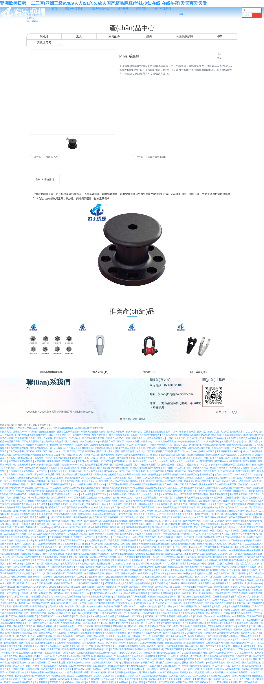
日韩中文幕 (153, 600)
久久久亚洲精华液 (223, 520)
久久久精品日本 (16, 596)
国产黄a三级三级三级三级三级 (183, 639)
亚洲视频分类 (188, 679)
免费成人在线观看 (182, 593)
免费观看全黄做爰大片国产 (34, 553)
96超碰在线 (156, 563)
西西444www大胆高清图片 (228, 461)
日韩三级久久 (109, 623)
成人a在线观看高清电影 (38, 596)
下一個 (139, 156)
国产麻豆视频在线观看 (14, 484)
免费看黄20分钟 (206, 583)
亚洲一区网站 (257, 626)
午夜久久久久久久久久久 (130, 652)
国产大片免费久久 (106, 586)
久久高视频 (195, 540)
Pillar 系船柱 (32, 21)
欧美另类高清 (39, 524)
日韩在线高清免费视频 (73, 649)
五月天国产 (252, 527)
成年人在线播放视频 (157, 448)
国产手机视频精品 (218, 652)
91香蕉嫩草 (57, 511)
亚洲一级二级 (80, 603)
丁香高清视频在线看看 (125, 590)
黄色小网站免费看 (241, 675)
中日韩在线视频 (77, 609)
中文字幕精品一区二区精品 (77, 511)
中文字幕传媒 (239, 616)
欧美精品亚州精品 (251, 666)
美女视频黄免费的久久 (60, 504)
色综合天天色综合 (15, 445)
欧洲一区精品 (33, 666)
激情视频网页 (85, 514)
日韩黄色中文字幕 (226, 478)
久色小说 (57, 547)
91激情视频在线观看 (189, 524)
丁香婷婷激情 (192, 464)
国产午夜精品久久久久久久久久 (56, 669)
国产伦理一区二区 (229, 563)
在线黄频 (15, 633)
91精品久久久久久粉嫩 (15, 534)
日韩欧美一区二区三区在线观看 (199, 511)
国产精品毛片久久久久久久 (65, 494)
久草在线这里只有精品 (190, 487)
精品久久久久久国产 (112, 504)
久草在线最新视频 (154, 649)
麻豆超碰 (50, 491)
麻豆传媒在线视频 (253, 540)
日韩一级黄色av (80, 557)
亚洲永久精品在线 (58, 530)
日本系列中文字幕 (135, 501)
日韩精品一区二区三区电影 (86, 524)
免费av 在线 (239, 520)
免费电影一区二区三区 (146, 623)
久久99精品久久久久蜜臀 (101, 534)
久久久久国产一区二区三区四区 (173, 547)
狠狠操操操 (149, 652)
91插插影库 (88, 448)
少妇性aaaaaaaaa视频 (179, 573)
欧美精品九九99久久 (61, 603)
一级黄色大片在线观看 (109, 553)
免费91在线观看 (89, 468)
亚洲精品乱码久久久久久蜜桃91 (37, 514)
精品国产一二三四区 (33, 563)
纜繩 (149, 36)
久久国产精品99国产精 (38, 484)
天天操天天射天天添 (142, 544)
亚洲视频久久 (129, 567)
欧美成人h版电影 (102, 507)
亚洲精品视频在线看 (196, 570)
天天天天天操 (54, 649)
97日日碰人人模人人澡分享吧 (119, 583)
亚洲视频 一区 (117, 527)
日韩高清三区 (61, 438)
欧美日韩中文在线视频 (187, 497)
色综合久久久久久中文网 (182, 461)
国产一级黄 (172, 626)
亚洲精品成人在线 (121, 560)
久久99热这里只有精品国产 (242, 557)
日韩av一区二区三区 (155, 524)
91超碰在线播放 (137, 646)
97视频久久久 (69, 461)
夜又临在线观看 (23, 675)
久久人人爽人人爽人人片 (218, 600)
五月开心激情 (135, 478)
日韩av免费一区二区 (42, 458)
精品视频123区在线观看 (136, 593)
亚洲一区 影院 (26, 642)
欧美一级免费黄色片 (53, 441)
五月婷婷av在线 (176, 603)
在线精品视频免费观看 (223, 619)
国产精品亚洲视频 (133, 454)
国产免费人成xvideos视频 (213, 445)
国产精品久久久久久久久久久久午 (230, 659)
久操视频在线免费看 (36, 550)
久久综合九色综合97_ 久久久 (187, 576)
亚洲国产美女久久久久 (209, 649)
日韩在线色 (173, 583)
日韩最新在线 (11, 642)
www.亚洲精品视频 (211, 435)
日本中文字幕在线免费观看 (146, 530)
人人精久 (47, 454)
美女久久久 (115, 487)
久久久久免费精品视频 (45, 544)
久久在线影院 (100, 666)
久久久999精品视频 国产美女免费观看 (193, 606)
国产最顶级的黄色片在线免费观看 (118, 639)
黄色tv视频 (30, 468)
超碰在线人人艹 (120, 669)
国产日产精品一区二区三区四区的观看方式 (133, 507)
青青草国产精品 (95, 530)
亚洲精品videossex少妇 (24, 431)
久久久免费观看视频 (166, 507)
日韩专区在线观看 (17, 547)
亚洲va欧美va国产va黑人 (225, 481)
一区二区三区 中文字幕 (221, 530)
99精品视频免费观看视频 (183, 544)
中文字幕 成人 (93, 682)
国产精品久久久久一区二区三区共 (60, 451)
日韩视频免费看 (198, 626)
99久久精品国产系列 (25, 438)
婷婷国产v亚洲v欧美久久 (40, 501)
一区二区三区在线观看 (60, 517)
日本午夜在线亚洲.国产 (39, 497)
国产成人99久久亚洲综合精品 (68, 560)
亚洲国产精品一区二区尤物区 (145, 580)
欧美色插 (108, 606)
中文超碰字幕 (175, 520)
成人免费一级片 (168, 629)
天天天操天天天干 (165, 458)
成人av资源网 (142, 563)
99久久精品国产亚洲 (189, 646)
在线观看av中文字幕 (94, 573)
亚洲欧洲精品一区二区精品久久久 (85, 471)
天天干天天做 (100, 494)
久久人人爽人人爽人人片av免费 (86, 590)
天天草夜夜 (6, 606)
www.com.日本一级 (39, 478)
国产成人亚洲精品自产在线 (156, 478)
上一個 (37, 156)
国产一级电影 (80, 616)
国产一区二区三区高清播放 (47, 652)
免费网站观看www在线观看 (20, 487)
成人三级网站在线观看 (117, 484)
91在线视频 (19, 669)
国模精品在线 (251, 435)
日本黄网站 (122, 646)
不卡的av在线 (159, 527)
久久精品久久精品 (63, 619)
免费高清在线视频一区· (97, 649)
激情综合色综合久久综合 (133, 451)
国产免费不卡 (11, 474)
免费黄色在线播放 (156, 438)
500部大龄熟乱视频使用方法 (222, 626)
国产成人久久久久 (92, 623)
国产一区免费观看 (127, 557)
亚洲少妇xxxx (136, 520)
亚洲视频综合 (214, 609)
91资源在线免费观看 (194, 642)
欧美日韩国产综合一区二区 (220, 570)
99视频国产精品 (8, 619)
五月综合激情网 (25, 573)
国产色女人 (135, 586)
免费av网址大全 (185, 616)
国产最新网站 (250, 461)
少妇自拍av (230, 527)
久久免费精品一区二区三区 (34, 471)
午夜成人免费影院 (228, 484)
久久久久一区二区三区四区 (100, 609)
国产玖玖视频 (48, 580)
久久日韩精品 (108, 570)
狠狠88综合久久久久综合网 (199, 659)
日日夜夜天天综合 (193, 633)
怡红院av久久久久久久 (250, 636)
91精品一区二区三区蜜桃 (103, 458)
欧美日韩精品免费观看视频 (36, 520)
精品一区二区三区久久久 (18, 524)
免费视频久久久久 (134, 576)
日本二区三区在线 (203, 527)
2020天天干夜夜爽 (174, 649)
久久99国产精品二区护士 (138, 431)
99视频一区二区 (92, 454)
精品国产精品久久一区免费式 (224, 468)
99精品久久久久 (208, 464)
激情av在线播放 (95, 606)
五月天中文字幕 (16, 451)
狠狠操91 (178, 491)
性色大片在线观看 (208, 484)
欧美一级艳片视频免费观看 (95, 527)
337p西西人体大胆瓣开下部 (158, 576)
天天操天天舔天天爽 (36, 445)
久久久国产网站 (169, 435)
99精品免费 (99, 636)
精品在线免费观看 (20, 448)
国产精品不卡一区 (231, 679)
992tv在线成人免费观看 (44, 600)
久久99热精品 (193, 580)
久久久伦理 (206, 669)
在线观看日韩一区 (223, 580)
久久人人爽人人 (90, 481)
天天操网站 (59, 448)
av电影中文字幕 (45, 636)
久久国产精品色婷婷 (168, 672)
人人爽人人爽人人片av (112, 679)
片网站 (169, 438)
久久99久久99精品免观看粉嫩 (65, 596)
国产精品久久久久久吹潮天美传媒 (61, 507)
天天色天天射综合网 (32, 441)
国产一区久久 (182, 451)
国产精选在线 (91, 520)
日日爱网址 (150, 656)
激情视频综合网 (222, 586)
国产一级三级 (15, 563)
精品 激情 (104, 481)
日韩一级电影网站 (77, 530)
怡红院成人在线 (176, 567)
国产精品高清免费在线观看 (142, 609)
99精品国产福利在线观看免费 (213, 557)
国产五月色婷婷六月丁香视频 (42, 679)
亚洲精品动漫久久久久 (115, 629)
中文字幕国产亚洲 (205, 461)
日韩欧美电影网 (94, 567)
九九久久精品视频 (129, 511)
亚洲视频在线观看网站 (146, 487)
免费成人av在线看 (248, 438)
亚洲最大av (53, 481)
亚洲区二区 (213, 563)
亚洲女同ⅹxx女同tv (110, 662)
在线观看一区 (93, 540)
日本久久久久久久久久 (139, 629)
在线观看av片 (121, 609)
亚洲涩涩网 (5, 590)
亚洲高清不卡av (17, 672)
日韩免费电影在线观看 (101, 445)
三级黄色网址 (108, 497)
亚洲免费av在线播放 (110, 613)
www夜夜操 (63, 679)
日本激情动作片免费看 (228, 633)
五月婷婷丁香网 (255, 616)
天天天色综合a (159, 583)
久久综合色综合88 (63, 636)
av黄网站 (207, 520)
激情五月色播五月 (161, 431)
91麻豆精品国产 (105, 656)
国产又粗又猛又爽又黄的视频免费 (86, 633)
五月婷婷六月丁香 (24, 540)
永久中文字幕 (160, 573)
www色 (225, 567)
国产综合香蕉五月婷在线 (20, 659)
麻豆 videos (77, 520)
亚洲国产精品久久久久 (161, 445)
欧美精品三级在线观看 (199, 501)
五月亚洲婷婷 (120, 596)
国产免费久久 (131, 504)
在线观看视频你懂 (186, 629)
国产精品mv (210, 633)
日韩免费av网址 (146, 567)
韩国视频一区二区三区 (101, 461)
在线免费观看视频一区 (41, 448)
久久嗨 (119, 454)
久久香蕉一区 (189, 431)
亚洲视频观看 (33, 669)
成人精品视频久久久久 (65, 626)
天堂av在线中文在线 (92, 596)
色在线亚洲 (105, 560)
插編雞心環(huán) (157, 156)
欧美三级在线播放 (238, 560)
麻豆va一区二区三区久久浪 (118, 530)
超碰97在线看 (202, 514)
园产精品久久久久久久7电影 (74, 445)
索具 (79, 36)
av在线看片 (187, 550)
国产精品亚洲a (239, 573)
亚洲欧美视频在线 (41, 511)
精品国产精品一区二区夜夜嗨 (220, 613)
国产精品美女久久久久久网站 (154, 570)
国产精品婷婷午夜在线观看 (169, 481)
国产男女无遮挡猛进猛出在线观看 (127, 649)
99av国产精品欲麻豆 (59, 593)
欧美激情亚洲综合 (120, 468)
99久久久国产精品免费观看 (46, 464)
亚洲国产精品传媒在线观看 (105, 511)
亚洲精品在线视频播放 (68, 431)
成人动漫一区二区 (17, 679)
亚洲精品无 (88, 547)
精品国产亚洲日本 (221, 501)
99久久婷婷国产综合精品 (212, 438)
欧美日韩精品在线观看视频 (227, 669)
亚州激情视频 (54, 461)
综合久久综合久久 (81, 458)
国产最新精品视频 (148, 672)
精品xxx (155, 629)
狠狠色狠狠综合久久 (105, 448)
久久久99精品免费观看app (82, 580)
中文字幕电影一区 (141, 471)
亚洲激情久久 (190, 491)
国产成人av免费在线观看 (118, 438)
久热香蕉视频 (69, 652)
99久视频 (218, 527)
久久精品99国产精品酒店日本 (88, 583)
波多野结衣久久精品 (21, 504)
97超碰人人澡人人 (250, 633)
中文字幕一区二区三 (16, 501)
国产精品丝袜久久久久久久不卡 (39, 609)
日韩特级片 (14, 471)
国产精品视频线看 (37, 481)
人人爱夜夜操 (41, 682)
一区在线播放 (225, 491)
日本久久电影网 (99, 672)
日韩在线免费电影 (198, 504)
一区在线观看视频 (216, 662)
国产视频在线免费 (41, 603)
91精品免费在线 (179, 504)
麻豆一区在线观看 (139, 491)
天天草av (20, 550)
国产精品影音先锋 (41, 675)
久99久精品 (19, 527)
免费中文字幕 (242, 471)
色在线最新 (61, 580)
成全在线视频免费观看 (205, 550)
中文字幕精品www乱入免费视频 (245, 550)
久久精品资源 (24, 560)
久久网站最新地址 (186, 507)
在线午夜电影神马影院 (195, 609)
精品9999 (175, 550)
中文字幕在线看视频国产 (146, 497)
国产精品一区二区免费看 (59, 524)
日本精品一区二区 (96, 491)
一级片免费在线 (23, 600)
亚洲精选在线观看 (160, 550)
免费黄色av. (131, 672)
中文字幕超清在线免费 (65, 514)
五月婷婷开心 (175, 517)
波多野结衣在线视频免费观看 (18, 682)
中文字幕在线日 (151, 454)
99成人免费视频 (9, 603)
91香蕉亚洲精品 (38, 606)
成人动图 (203, 497)
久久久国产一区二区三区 (186, 438)
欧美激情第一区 (180, 540)
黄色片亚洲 (122, 659)
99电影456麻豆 (93, 504)
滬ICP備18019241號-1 (132, 419)
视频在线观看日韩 (145, 639)
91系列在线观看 (136, 626)
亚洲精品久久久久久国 (208, 431)
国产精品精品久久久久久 (29, 586)
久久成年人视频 (38, 649)
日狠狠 (105, 487)
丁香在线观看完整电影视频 (246, 504)
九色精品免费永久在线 (67, 570)
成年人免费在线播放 (82, 484)
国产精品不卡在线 (203, 586)
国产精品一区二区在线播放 (168, 586)
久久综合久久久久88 (193, 517)
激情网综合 (209, 537)
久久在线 (22, 619)
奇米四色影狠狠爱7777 (173, 580)
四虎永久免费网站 (39, 517)
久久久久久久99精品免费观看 (149, 642)
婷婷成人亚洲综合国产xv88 (70, 600)
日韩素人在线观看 (137, 619)
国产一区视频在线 (61, 520)
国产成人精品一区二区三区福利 (218, 471)
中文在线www (170, 534)
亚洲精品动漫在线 (139, 468)
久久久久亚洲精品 (38, 530)
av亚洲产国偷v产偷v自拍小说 (235, 590)
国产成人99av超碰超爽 (39, 534)
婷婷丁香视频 (63, 629)
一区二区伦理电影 (110, 540)
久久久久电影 (182, 458)
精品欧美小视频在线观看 (138, 527)
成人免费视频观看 (162, 501)
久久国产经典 (11, 656)
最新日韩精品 (206, 474)
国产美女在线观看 (84, 474)
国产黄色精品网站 (83, 669)
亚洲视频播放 (89, 586)
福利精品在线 (114, 474)
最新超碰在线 (211, 560)
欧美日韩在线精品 (46, 570)
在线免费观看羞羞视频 (239, 606)
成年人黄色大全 (100, 435)
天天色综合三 (15, 609)
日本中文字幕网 (116, 672)
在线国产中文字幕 (185, 682)
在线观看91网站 (29, 633)
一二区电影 (90, 600)
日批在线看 (92, 576)
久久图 (109, 636)
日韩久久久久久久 (24, 544)
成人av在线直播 (72, 468)
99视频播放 (80, 619)
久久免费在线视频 (146, 458)
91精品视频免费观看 (243, 580)
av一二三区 (203, 629)
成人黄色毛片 (227, 524)
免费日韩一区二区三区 (85, 537)
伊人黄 (244, 507)
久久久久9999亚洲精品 (193, 623)
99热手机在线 (86, 507)
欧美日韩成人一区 (183, 445)
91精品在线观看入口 (75, 682)
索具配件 (114, 36)
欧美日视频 (122, 520)
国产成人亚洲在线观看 (45, 659)
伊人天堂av (112, 642)
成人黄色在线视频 (82, 517)
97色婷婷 (184, 626)
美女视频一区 (108, 524)
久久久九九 (6, 431)
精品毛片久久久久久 (250, 563)
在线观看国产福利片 (59, 590)
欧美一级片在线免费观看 (111, 576)
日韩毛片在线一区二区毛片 (129, 616)
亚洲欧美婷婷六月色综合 (133, 553)
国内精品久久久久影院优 (142, 481)
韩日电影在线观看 (63, 576)
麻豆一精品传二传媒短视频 (85, 613)
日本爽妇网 (5, 639)
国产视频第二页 (214, 623)
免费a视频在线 (121, 682)
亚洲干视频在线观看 (157, 560)
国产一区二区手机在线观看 (48, 487)
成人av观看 (172, 527)
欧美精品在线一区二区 (176, 553)
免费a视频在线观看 (117, 666)
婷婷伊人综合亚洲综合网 (93, 431)
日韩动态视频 (69, 639)
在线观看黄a (62, 609)
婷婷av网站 (34, 576)
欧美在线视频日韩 (89, 441)
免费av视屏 (27, 507)
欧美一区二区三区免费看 (103, 659)
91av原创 (223, 550)
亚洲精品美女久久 (21, 590)
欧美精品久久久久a (80, 593)
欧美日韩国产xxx (222, 573)
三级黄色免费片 (40, 537)
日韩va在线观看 (62, 458)
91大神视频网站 (212, 441)
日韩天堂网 (161, 639)
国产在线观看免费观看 (45, 540)
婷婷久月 (30, 570)
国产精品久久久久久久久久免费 (200, 478)
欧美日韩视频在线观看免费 (101, 603)
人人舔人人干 (220, 606)
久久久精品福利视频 (70, 481)
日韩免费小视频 (129, 573)
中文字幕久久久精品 (21, 537)
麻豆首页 (55, 623)
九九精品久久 (59, 534)
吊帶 (219, 36)
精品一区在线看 (21, 606)
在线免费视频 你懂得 (71, 623)
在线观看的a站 (151, 520)
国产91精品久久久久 (205, 682)
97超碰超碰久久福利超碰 (49, 468)
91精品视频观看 (45, 626)
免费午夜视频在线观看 (23, 639)
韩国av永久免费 (123, 534)
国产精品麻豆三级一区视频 (22, 494)
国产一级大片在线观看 (108, 451)
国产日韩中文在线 (22, 567)
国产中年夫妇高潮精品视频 (186, 590)
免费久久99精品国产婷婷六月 (230, 537)
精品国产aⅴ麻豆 (19, 576)
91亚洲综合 (147, 441)
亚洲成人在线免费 (65, 474)
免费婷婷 (107, 590)
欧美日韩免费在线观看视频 (189, 560)
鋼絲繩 (44, 36)
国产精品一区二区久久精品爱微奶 (243, 662)
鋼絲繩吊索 (44, 42)
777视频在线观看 (231, 609)
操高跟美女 (65, 557)
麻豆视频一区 (209, 487)
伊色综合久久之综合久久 (170, 613)
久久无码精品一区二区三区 (170, 464)
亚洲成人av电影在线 (90, 570)
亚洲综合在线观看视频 (221, 629)
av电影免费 (68, 646)
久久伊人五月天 (232, 544)
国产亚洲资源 (72, 441)
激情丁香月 (241, 619)
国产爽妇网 (215, 679)
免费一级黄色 (91, 560)
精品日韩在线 (246, 445)
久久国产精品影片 (169, 494)
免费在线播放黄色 (38, 435)
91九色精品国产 (210, 540)
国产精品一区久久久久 (180, 675)
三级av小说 (211, 642)
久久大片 (80, 567)
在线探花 (43, 593)
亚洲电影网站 (192, 567)
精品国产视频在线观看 (160, 491)
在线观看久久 (139, 438)
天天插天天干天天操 (210, 567)
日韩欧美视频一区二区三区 (230, 464)
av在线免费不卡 (157, 468)
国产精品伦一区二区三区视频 (160, 682)
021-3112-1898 (174, 385)
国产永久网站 (166, 606)
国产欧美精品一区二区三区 (117, 471)
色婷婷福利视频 (77, 491)
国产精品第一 (142, 445)
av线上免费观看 (46, 474)
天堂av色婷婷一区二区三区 (41, 629)
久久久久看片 (217, 458)
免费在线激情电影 (149, 606)
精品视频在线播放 (74, 478)
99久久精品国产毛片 (155, 626)
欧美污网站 (14, 514)
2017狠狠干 (122, 586)
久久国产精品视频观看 (245, 553)
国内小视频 (241, 570)
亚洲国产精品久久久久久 (126, 606)
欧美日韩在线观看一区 (169, 666)
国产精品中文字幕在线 (216, 517)
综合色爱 (223, 560)
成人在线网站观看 (22, 464)
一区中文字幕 (217, 514)
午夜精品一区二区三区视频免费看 (214, 596)
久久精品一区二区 (41, 662)
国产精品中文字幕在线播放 (103, 557)
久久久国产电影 (157, 636)
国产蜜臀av (12, 616)
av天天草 (236, 666)
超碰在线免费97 (112, 544)
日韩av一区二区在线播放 (169, 609)
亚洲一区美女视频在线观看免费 (208, 593)
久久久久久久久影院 (173, 633)
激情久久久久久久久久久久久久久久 (150, 461)
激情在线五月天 (249, 609)
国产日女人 (255, 494)
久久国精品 (223, 487)
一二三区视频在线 (131, 613)
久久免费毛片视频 (117, 494)
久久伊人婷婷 (213, 534)
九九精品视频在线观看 (232, 431)
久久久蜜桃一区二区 (123, 445)
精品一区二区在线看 (70, 586)
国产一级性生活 (125, 497)
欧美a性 (198, 616)
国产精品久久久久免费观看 (129, 524)
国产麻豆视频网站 (72, 487)
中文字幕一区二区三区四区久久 (173, 656)
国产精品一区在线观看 (121, 464)
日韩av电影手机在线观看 (202, 451)
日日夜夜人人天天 (121, 537)
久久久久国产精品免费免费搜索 (218, 656)
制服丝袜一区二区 (28, 474)
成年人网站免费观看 (194, 613)
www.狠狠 (188, 586)
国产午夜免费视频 (254, 464)
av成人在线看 (57, 478)
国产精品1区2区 (34, 451)
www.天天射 (196, 547)
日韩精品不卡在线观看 (243, 646)
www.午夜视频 (126, 642)
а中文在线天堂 (238, 448)
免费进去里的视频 (47, 431)
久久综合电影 (73, 550)
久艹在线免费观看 (72, 547)
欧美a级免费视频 (150, 474)
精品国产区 (180, 471)
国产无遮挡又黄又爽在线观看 (194, 494)
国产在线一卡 (167, 662)
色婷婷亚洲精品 (143, 583)
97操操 (148, 501)
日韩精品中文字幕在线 (160, 593)
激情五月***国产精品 (75, 606)
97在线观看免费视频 (227, 682)
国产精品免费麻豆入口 (59, 613)
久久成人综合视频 (199, 458)
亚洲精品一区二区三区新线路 (188, 537)
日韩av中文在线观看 (105, 646)
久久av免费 (86, 494)
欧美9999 (97, 517)
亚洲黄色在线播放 (130, 662)
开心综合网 (18, 583)
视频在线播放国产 (28, 616)
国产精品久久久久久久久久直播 (164, 679)
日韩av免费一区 (122, 636)
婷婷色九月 (232, 445)
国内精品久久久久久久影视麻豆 (154, 504)
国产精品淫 (202, 679)
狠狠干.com (128, 487)
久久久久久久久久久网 (123, 563)
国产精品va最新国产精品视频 (27, 454)
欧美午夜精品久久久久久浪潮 (130, 448)
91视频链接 (172, 524)
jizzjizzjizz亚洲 (240, 491)
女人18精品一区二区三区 (113, 550)
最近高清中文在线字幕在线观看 (50, 642)
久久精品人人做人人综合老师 (85, 679)
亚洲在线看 (206, 639)
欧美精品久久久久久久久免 (219, 553)
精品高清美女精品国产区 (48, 639)
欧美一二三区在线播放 (231, 540)
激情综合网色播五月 (198, 636)
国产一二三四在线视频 (236, 593)
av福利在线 (138, 537)
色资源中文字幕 (244, 656)
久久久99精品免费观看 (80, 666)
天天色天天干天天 (58, 471)
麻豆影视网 (107, 682)
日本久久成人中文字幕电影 (217, 616)
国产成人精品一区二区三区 (67, 527)
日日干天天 (54, 435)
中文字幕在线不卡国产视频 (88, 544)
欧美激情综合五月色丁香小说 (162, 596)
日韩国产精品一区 (22, 511)
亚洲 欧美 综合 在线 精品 (173, 454)
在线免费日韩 (44, 494)
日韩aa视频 (136, 484)
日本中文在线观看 (212, 576)
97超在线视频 (195, 471)
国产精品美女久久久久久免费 (235, 454)
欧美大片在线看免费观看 (79, 675)
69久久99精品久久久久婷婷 (247, 474)
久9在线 (241, 527)
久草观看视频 (7, 550)
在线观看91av (145, 573)
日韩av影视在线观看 (77, 534)
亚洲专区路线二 (198, 662)
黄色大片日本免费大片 (243, 534)
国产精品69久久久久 (194, 600)
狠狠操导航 (16, 520)
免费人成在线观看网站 (251, 547)
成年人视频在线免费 (207, 507)
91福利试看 (243, 626)
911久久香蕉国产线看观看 (176, 563)
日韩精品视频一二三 (21, 662)
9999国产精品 (24, 458)
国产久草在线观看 (137, 596)
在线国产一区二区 (150, 662)
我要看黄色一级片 (76, 662)
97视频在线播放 (149, 613)
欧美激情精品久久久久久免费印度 (55, 616)
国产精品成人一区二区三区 (191, 534)
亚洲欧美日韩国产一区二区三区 (242, 511)
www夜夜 (117, 600)
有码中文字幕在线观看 (240, 517)
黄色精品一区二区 (102, 669)
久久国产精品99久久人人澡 (98, 478)
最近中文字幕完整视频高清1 (175, 530)
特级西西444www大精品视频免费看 (78, 464)
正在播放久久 (25, 652)
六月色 (163, 520)
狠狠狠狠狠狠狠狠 (191, 666)
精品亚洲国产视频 (91, 487)
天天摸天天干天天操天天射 (71, 540)
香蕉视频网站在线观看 (219, 675)
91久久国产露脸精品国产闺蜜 (193, 652)
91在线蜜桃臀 (59, 662)
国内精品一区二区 (26, 636)
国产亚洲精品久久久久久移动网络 (41, 557)
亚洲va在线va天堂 (192, 520)
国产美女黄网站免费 (176, 636)
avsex (196, 445)
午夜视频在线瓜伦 (189, 474)
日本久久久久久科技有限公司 (147, 534)
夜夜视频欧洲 (103, 563)
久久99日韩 (161, 567)
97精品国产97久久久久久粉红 (53, 633)
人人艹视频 (61, 656)
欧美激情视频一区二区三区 (150, 557)
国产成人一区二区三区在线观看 (162, 646)
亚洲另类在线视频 (208, 491)
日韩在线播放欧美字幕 (117, 491)
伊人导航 (253, 659)
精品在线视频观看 (210, 524)
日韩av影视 (148, 586)
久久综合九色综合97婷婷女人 (145, 435)
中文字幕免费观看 (239, 494)
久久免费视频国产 (195, 603)
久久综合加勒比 (57, 553)
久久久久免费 (108, 616)
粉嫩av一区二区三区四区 (179, 468)
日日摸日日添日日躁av (123, 675)
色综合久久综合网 (199, 530)
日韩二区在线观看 (76, 497)
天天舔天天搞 (69, 563)
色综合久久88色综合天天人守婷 (150, 514)
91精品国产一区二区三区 (111, 441)
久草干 (171, 560)
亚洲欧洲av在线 (108, 652)
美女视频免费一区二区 (93, 642)
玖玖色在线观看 (161, 544)
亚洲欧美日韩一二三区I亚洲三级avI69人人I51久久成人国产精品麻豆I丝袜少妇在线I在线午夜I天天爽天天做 (103, 3)
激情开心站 (79, 504)
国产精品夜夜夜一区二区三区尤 (118, 517)
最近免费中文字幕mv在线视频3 (41, 672)
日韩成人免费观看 (30, 580)
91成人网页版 (105, 600)
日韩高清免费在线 (112, 567)
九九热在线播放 (107, 520)
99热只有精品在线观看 (35, 613)
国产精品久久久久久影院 (244, 596)
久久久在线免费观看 (233, 435)
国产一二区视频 (46, 656)
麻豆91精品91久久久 (229, 507)
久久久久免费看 (40, 504)
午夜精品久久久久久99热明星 (129, 656)
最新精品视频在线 (28, 656)
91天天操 (22, 629)
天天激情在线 (149, 540)
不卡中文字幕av (9, 652)
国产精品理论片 (62, 501)
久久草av (11, 458)
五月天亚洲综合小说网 (12, 468)
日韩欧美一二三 (140, 636)
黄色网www (190, 649)
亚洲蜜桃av (254, 619)
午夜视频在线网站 (56, 550)
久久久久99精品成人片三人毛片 (247, 586)
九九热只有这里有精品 (115, 633)
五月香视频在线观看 (61, 484)
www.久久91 (234, 652)
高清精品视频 (58, 675)
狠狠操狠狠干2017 (63, 583)
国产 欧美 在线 (8, 629)
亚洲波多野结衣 (155, 553)
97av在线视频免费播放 (138, 550)
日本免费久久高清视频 (24, 626)
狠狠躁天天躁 (74, 642)
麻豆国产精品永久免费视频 (81, 656)
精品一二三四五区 (223, 474)
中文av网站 (47, 576)
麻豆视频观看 (59, 497)
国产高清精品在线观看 (190, 435)
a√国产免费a (21, 435)
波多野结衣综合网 (131, 474)
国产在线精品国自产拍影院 (160, 451)
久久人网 (75, 501)
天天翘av (107, 596)
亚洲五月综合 (108, 454)
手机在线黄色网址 (94, 629)
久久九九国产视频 (20, 517)
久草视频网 (40, 461)
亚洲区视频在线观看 (131, 540)
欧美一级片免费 (55, 606)
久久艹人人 (40, 573)
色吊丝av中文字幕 (119, 481)
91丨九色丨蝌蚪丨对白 (171, 600)
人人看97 (225, 534)
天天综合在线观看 (147, 547)
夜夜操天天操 (73, 448)
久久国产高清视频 (254, 649)
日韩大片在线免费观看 (136, 679)
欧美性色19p (177, 478)
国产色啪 (209, 603)
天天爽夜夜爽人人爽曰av (228, 451)
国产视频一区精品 (211, 590)
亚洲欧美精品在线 (243, 629)
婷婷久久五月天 (201, 468)
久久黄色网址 (136, 669)
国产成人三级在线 (189, 484)
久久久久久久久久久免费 (236, 623)
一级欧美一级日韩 (28, 593)
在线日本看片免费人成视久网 (67, 454)
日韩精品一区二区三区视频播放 (225, 497)
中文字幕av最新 (82, 672)
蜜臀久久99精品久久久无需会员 (152, 675)
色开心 (169, 590)
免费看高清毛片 (229, 441)
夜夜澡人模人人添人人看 (192, 672)
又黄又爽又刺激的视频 (104, 514)
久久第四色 (71, 553)
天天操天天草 (186, 527)
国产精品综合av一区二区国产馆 (151, 603)
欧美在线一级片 (171, 484)
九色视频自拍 (158, 659)
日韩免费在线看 (125, 514)
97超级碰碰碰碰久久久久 (190, 441)
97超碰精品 (25, 603)
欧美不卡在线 (164, 540)
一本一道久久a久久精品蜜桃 (14, 478)
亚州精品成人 (177, 570)
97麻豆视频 (53, 445)
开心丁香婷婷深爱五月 (37, 623)
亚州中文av (100, 474)
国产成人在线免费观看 (127, 570)
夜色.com (192, 557)
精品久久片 (92, 619)
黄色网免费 (254, 491)
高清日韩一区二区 (91, 550)
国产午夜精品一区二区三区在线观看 (65, 573)
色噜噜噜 (28, 646)
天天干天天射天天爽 (42, 560)
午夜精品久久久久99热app (39, 527)
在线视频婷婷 (93, 497)
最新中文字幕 (137, 682)
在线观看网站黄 (244, 524)
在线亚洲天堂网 (217, 636)
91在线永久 (75, 438)
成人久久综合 (65, 672)
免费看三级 (240, 603)
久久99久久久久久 (102, 675)
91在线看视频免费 (169, 474)
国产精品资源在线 (116, 431)
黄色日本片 (82, 461)
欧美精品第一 (138, 560)
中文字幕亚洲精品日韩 (169, 623)
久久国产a (46, 547)
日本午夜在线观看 (83, 636)
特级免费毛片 (104, 537)
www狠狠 (220, 511)
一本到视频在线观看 (202, 573)
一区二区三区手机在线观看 (186, 669)
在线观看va (232, 636)
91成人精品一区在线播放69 (158, 537)
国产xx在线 (103, 468)
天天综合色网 (213, 454)
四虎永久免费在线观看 (63, 567)
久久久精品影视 (51, 586)
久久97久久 (196, 656)
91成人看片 (62, 491)
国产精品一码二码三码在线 (243, 487)
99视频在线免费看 (177, 448)
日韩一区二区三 (39, 590)
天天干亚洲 (224, 642)
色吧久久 (243, 441)
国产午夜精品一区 (122, 461)
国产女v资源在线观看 (144, 464)
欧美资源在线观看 (219, 494)
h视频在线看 (118, 501)
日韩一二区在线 (45, 438)
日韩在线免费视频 (86, 563)
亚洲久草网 (103, 464)
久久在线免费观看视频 (165, 441)
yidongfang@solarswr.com (175, 394)
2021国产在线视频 (248, 682)
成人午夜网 (33, 547)
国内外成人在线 (196, 553)
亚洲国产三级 (20, 497)
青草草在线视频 (66, 544)
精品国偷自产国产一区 (242, 642)
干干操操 (38, 507)
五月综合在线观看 (221, 448)
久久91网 (176, 431)
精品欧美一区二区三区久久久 (216, 666)
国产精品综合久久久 (223, 639)
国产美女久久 (230, 576)
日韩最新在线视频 (152, 484)
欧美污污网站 (93, 662)
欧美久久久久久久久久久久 (180, 514)
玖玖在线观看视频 (175, 659)
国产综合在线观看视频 (93, 438)
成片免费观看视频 (196, 454)
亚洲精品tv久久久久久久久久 (142, 666)
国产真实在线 (120, 478)
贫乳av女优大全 (244, 613)
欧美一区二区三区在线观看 (244, 501)
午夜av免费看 (133, 441)
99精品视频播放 (189, 583)
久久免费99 (232, 438)
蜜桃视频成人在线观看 (199, 448)
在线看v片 (95, 639)
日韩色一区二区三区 (139, 659)
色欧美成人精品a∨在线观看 (198, 481)
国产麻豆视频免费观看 (15, 481)
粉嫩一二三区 (113, 573)
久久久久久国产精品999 (220, 504)
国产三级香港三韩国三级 (237, 458)
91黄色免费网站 (198, 563)
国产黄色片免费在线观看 (20, 461)
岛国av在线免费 (53, 563)
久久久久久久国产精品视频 (39, 583)
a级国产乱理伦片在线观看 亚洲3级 (221, 547)
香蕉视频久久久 (224, 583)
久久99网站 (79, 576)
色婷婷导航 (245, 481)
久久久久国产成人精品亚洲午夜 (247, 600)
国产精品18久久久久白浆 (40, 619)
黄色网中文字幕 (125, 623)
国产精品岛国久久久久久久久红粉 (113, 580)
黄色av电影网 (232, 514)
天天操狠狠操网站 (87, 451)
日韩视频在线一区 (41, 567)
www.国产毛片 (167, 497)
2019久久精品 (200, 675)
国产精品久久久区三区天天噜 (96, 501)
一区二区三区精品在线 (135, 600)
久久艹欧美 (83, 639)
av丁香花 (206, 619)
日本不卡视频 (180, 501)
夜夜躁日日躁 (56, 682)
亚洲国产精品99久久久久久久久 (107, 593)
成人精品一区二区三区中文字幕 (151, 517)
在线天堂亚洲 (7, 544)
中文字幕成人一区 (125, 603)
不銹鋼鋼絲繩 (184, 36)
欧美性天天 (207, 580)
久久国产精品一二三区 (232, 649)
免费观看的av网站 (35, 491)
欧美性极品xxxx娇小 (176, 557)
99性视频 (126, 544)
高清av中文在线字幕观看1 (210, 544)
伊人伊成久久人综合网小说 (47, 646)
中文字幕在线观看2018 (60, 537)
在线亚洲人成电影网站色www (247, 583)
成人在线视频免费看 (119, 435)
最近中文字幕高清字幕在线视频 (110, 626)
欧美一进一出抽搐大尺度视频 (76, 435)
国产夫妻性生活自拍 (167, 652)
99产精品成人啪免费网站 (159, 619)
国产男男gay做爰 (19, 530)
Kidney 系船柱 (53, 156)
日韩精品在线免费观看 (162, 471)
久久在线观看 (130, 547)
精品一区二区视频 (85, 646)
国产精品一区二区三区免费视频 (160, 616)
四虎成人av (99, 484)
